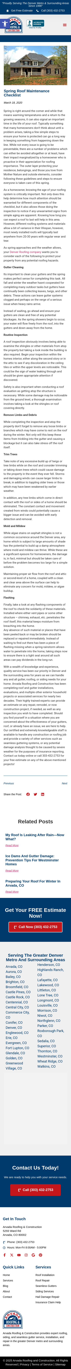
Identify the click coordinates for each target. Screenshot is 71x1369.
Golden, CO (14, 1058)
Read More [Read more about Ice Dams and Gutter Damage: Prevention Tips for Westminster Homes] (12, 870)
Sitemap (60, 1364)
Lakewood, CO (48, 985)
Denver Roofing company (25, 252)
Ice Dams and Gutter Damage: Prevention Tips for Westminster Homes (32, 860)
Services (8, 1280)
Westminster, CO (49, 1056)
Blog (5, 1285)
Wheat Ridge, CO (50, 1061)
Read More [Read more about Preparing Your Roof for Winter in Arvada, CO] (12, 891)
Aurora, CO (14, 972)
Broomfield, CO (17, 987)
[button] (5, 24)
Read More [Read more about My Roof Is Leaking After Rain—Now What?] (12, 845)
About (6, 1291)
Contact (7, 1296)
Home (6, 1275)
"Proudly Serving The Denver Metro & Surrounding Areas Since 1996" (35, 4)
